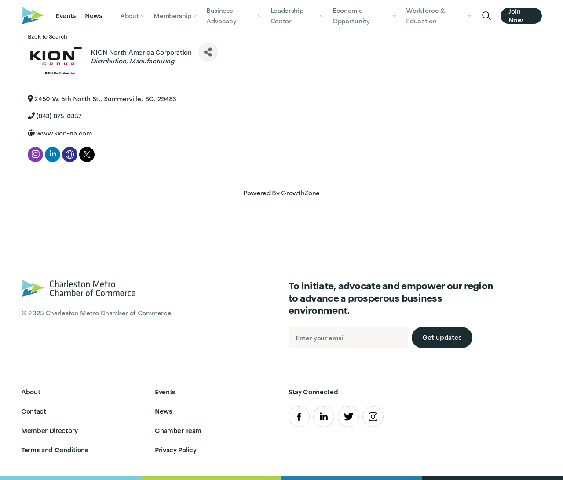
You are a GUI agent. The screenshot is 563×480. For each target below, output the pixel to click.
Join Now (515, 16)
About (30, 392)
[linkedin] (52, 154)
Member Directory (49, 430)
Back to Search (47, 36)
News (93, 15)
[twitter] (87, 154)
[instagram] (35, 154)
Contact (33, 411)
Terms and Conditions (54, 450)
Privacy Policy (176, 450)
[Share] (208, 52)
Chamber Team (178, 430)
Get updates (442, 337)
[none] (69, 154)
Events (65, 15)
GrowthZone (300, 192)
